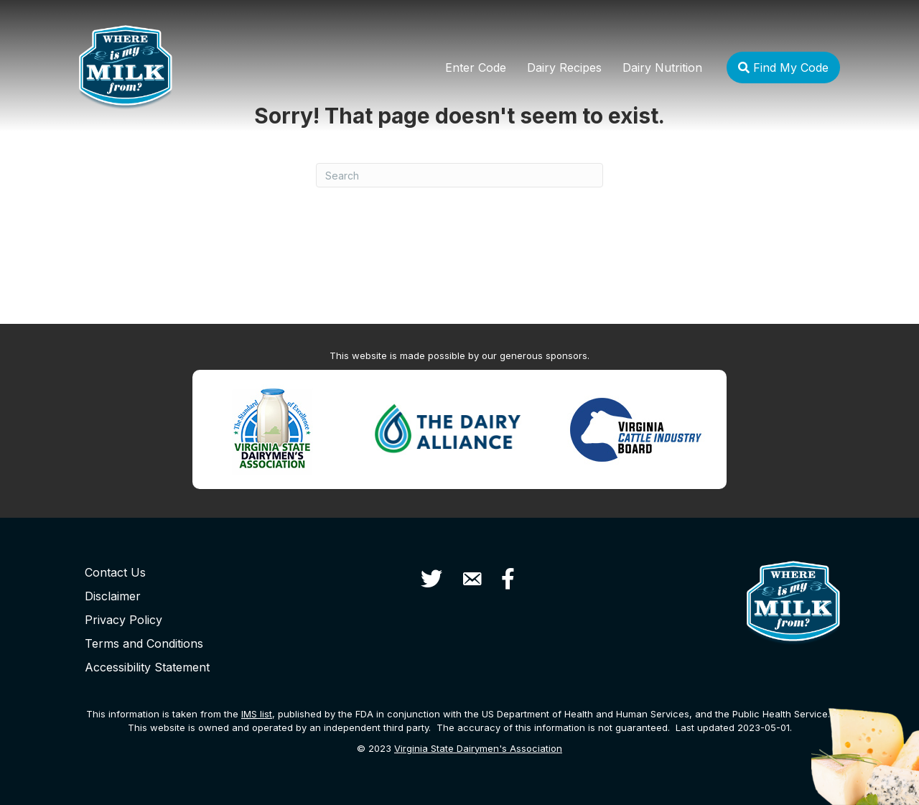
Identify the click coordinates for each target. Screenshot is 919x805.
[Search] (459, 175)
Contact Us (115, 572)
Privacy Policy (123, 620)
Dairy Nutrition (662, 67)
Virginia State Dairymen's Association (478, 748)
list (256, 714)
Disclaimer (113, 596)
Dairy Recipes (564, 67)
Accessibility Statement (147, 667)
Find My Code (783, 67)
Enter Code (475, 67)
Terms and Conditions (144, 643)
